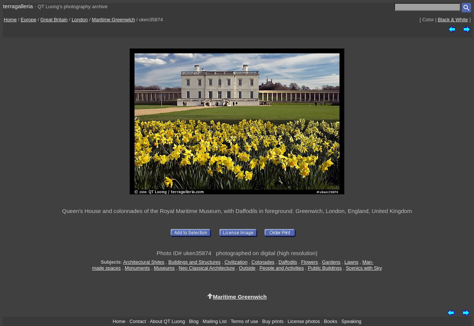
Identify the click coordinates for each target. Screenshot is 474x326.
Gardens (331, 262)
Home (10, 19)
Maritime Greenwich (113, 19)
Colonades (263, 262)
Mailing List (215, 321)
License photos (304, 321)
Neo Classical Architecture (207, 268)
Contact (137, 321)
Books (330, 321)
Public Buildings (325, 268)
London (80, 19)
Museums (164, 268)
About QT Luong (167, 321)
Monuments (137, 268)
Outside (247, 268)
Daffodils (287, 262)
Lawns (351, 262)
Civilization (235, 262)
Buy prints (273, 321)
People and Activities (281, 268)
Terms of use (244, 321)
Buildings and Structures (194, 262)
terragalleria (18, 6)
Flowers (309, 262)
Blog (194, 321)
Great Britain (53, 19)
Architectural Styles (143, 262)
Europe (29, 19)
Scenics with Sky (364, 268)
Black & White (453, 19)
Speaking (351, 321)
